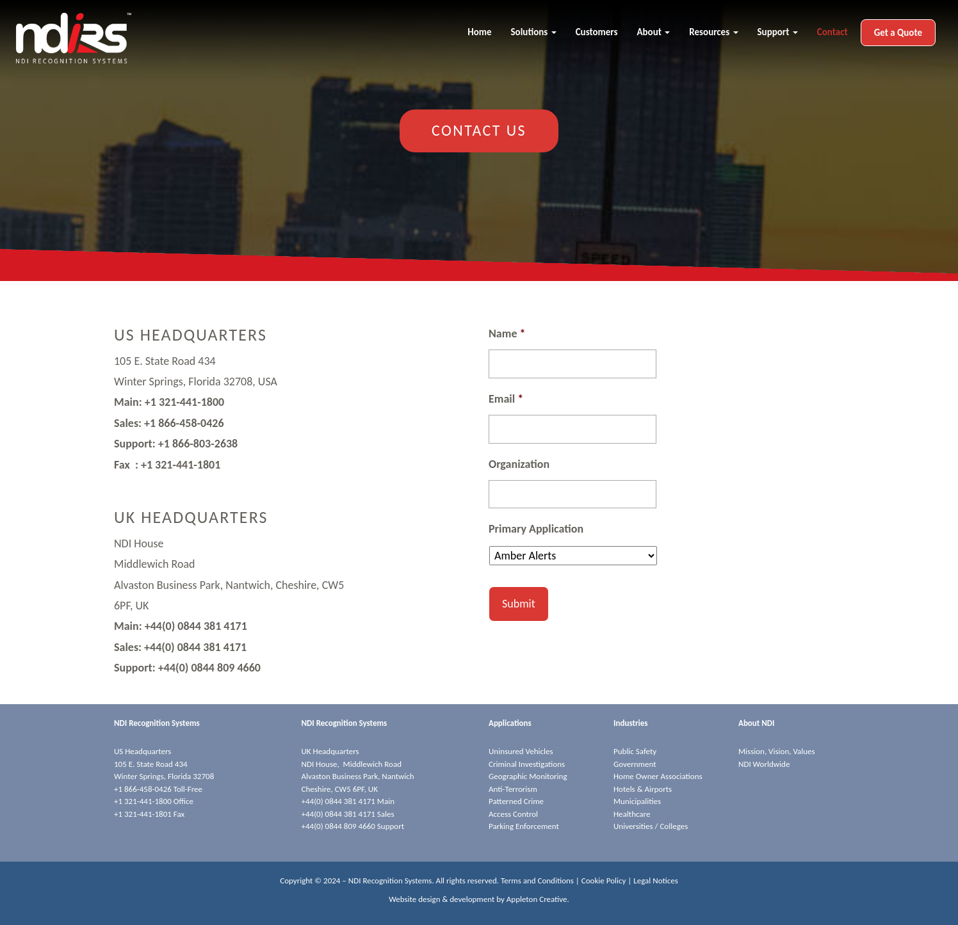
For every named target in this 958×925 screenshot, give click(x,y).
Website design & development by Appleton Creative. (479, 899)
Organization (519, 464)
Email (506, 399)
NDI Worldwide (764, 764)
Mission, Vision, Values (776, 751)
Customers (597, 32)
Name (507, 333)
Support (778, 32)
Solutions (533, 32)
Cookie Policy (603, 880)
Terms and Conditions (537, 880)
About (653, 32)
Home (479, 32)
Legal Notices (655, 880)
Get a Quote (898, 32)
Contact (832, 32)
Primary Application (536, 529)
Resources (713, 32)
